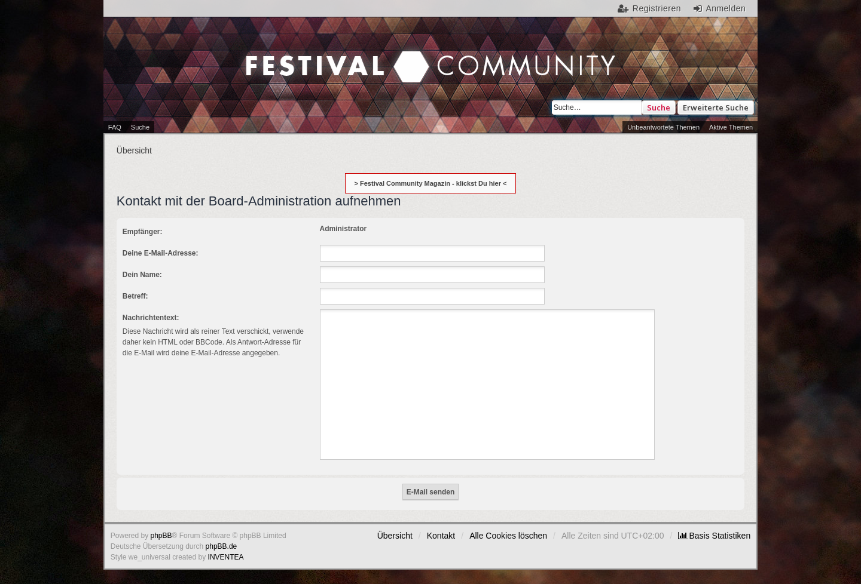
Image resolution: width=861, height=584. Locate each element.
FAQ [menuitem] (114, 127)
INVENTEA (226, 557)
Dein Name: (142, 275)
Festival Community (328, 54)
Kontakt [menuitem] (441, 535)
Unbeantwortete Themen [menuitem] (663, 127)
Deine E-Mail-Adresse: (161, 253)
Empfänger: (143, 232)
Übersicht (395, 535)
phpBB (161, 535)
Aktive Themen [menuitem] (731, 127)
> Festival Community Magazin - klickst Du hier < (431, 183)
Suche (658, 107)
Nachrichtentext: (151, 317)
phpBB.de (221, 546)
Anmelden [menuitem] (726, 8)
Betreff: (135, 296)
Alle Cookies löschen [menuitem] (508, 535)
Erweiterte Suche (716, 107)
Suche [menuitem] (140, 127)
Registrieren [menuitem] (657, 8)
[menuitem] (714, 535)
